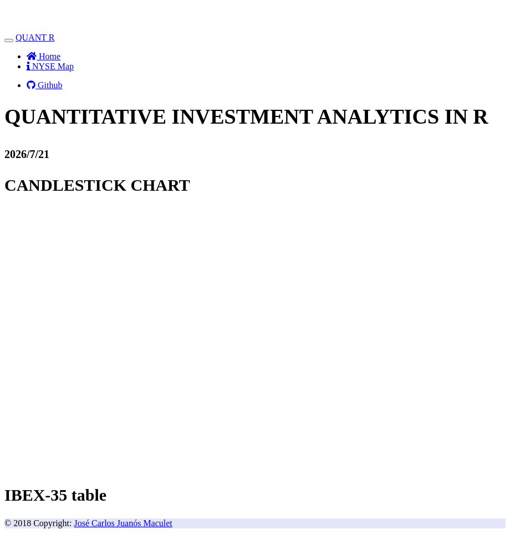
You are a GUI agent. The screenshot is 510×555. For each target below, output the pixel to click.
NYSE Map (50, 66)
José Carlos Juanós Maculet (123, 523)
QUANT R (35, 37)
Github (44, 85)
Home (43, 56)
